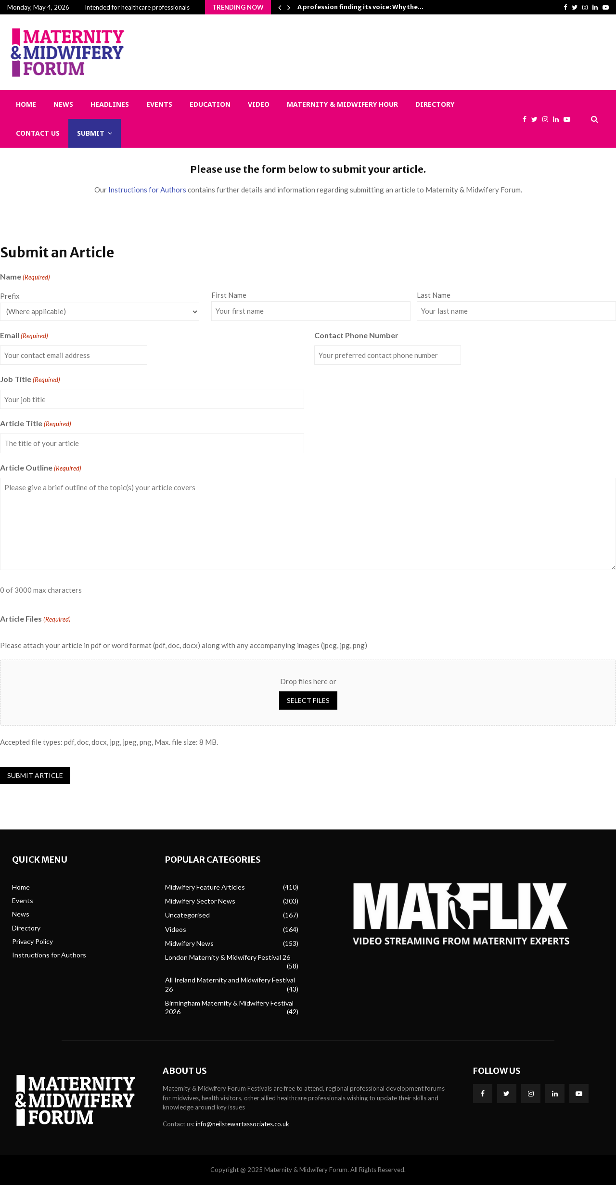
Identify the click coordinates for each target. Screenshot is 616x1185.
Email (24, 336)
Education (210, 104)
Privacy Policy (32, 941)
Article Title (35, 424)
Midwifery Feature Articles (205, 887)
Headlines (109, 104)
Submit (90, 133)
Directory (434, 104)
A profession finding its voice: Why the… (360, 7)
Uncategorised (187, 915)
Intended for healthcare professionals (137, 7)
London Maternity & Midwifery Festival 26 (227, 957)
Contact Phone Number (356, 335)
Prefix (10, 296)
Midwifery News (189, 943)
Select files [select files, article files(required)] (308, 700)
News (63, 104)
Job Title (30, 379)
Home (26, 104)
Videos (175, 929)
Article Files (35, 619)
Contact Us (38, 133)
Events (159, 104)
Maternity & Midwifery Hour (342, 104)
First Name (228, 295)
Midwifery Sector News (200, 901)
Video (259, 104)
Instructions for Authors (147, 189)
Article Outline (40, 468)
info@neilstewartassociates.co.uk (242, 1124)
